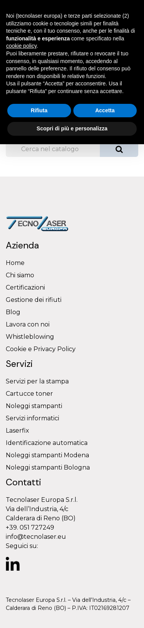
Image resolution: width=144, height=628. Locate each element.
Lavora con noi (28, 324)
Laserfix (17, 430)
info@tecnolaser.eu (36, 536)
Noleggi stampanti (34, 406)
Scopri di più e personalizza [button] (71, 128)
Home (15, 263)
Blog (13, 312)
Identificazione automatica (47, 442)
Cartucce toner (29, 393)
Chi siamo (20, 275)
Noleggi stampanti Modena (47, 455)
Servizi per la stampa (37, 381)
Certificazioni (25, 287)
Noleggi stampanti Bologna (48, 467)
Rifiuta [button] (39, 110)
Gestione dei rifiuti (33, 299)
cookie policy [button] (21, 46)
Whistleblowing (30, 336)
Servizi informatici (32, 418)
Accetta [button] (105, 110)
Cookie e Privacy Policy (41, 349)
